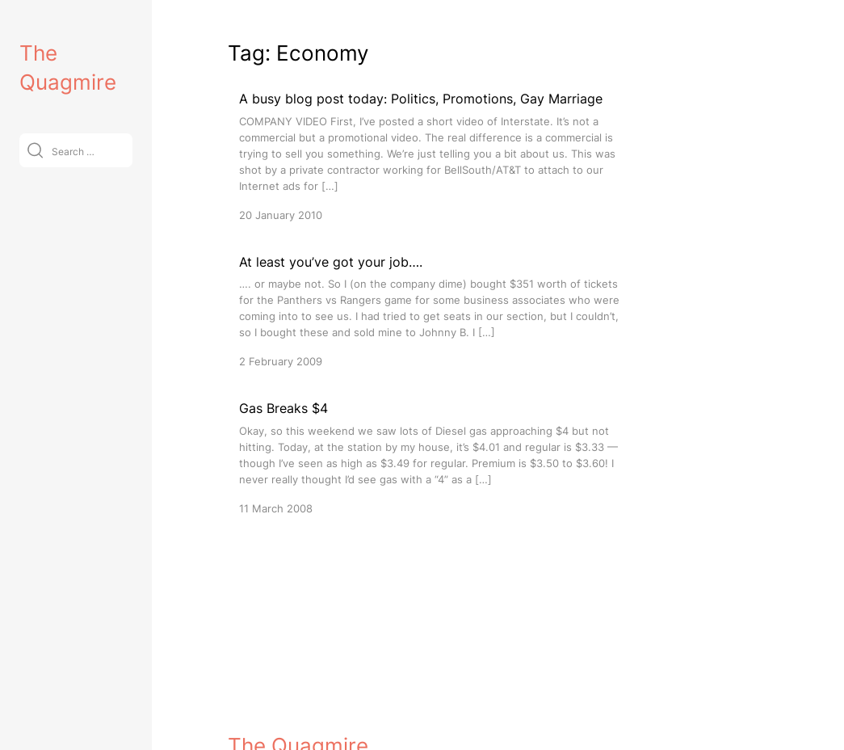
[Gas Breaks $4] (430, 457)
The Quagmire (298, 696)
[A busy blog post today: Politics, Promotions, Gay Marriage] (430, 155)
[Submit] (35, 150)
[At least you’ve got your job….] (430, 310)
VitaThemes (345, 731)
